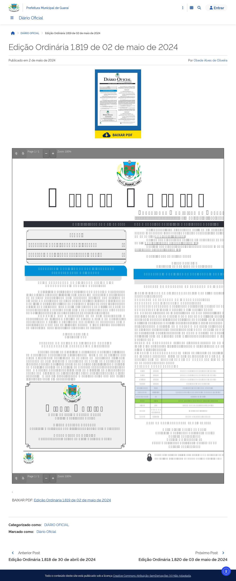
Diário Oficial (31, 17)
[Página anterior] (13, 553)
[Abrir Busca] (199, 7)
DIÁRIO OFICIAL (30, 33)
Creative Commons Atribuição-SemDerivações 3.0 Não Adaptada (152, 575)
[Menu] (12, 17)
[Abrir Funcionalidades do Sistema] (191, 7)
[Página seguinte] (223, 553)
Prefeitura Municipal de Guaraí (47, 8)
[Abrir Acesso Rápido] (182, 7)
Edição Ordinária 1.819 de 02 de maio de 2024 (72, 499)
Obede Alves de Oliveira (210, 60)
